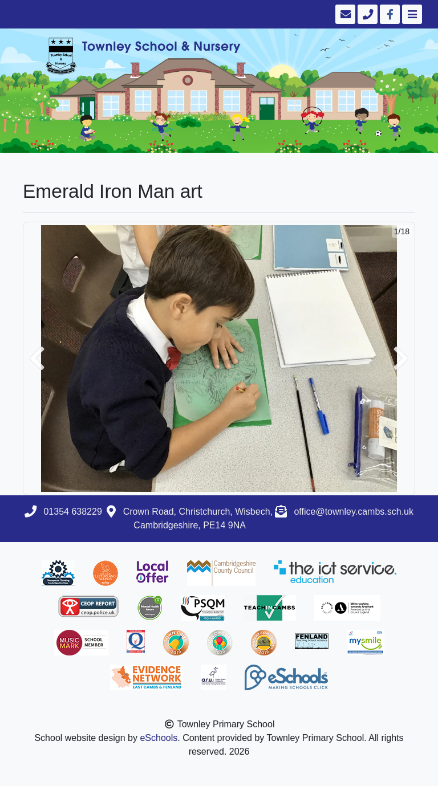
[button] (37, 358)
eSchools (158, 738)
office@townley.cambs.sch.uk (353, 511)
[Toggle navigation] (411, 14)
